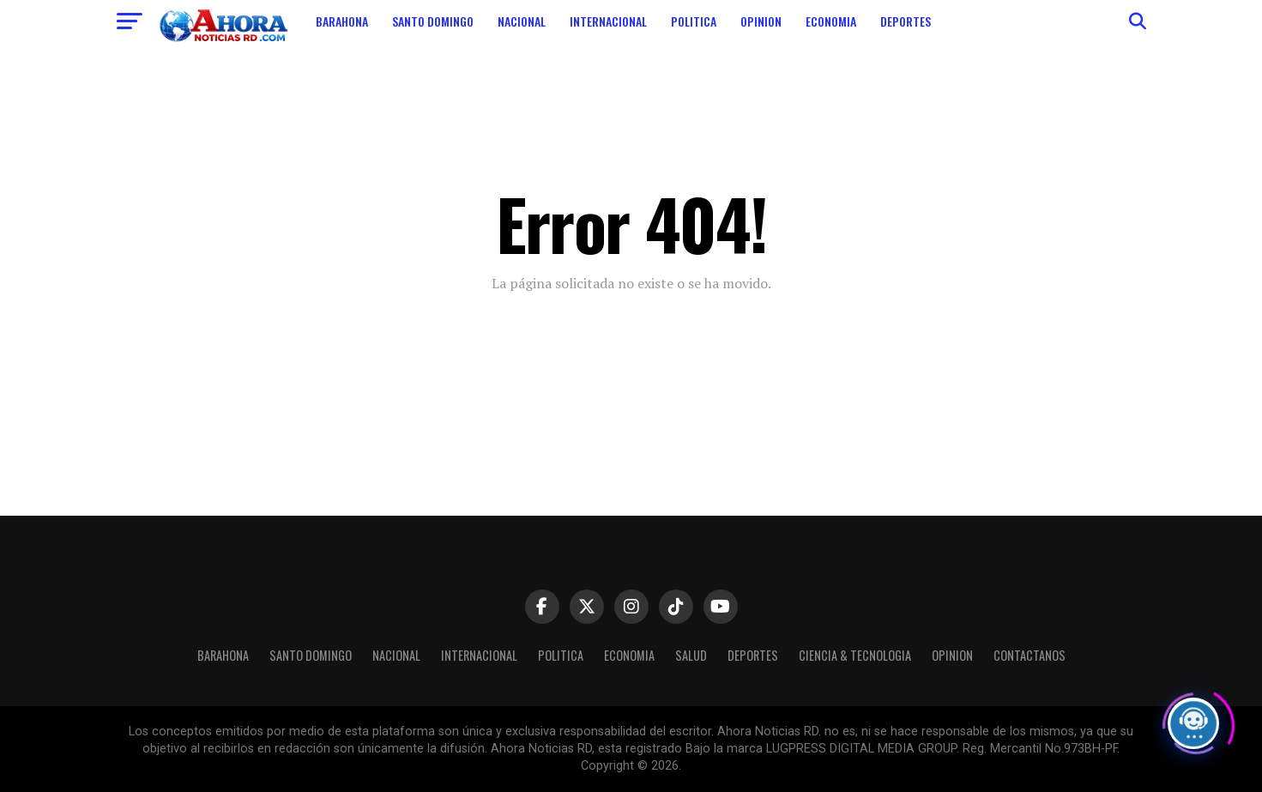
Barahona (342, 21)
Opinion (761, 21)
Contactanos (1029, 655)
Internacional (608, 21)
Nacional (522, 21)
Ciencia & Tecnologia (855, 655)
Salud (691, 655)
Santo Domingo (433, 21)
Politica (693, 21)
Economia (831, 21)
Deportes (905, 21)
